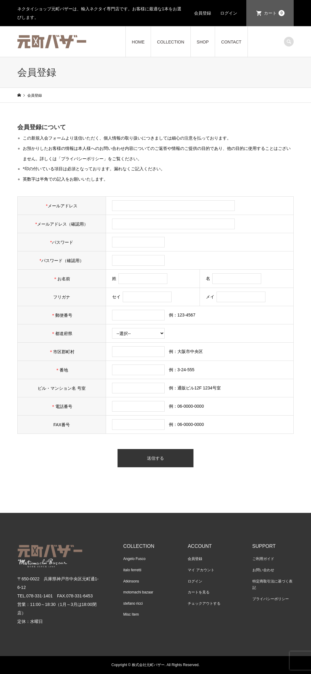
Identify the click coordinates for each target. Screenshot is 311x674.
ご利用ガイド (263, 559)
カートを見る (199, 592)
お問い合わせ (263, 570)
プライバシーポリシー (270, 599)
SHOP (203, 42)
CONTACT (231, 42)
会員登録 (202, 13)
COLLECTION (170, 42)
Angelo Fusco (134, 559)
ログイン (228, 13)
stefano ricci (133, 603)
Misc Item (131, 614)
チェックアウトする (204, 603)
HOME (138, 42)
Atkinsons (131, 581)
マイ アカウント (201, 570)
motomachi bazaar (138, 592)
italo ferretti (132, 570)
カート (274, 13)
